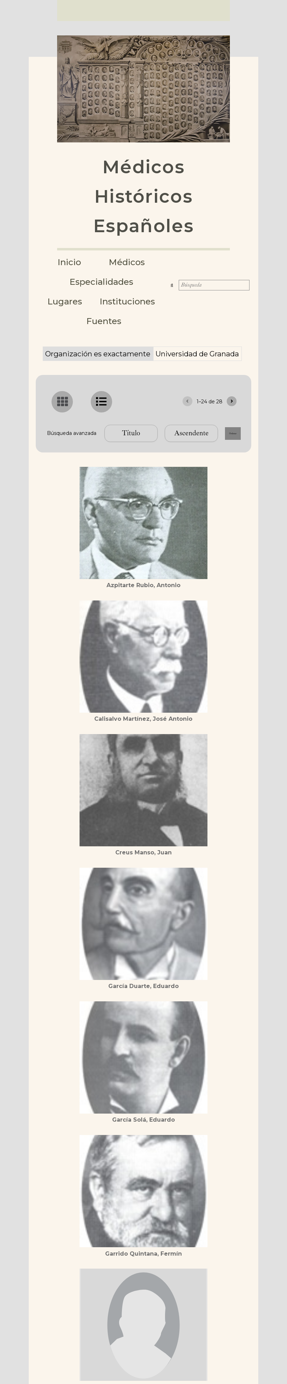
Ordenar (213, 436)
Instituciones (78, 301)
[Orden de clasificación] (152, 436)
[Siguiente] (232, 382)
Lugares (144, 281)
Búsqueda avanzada (143, 413)
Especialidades (78, 281)
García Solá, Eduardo (143, 1123)
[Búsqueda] (214, 278)
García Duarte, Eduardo (143, 990)
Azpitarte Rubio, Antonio (143, 589)
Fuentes (144, 301)
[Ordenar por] (92, 436)
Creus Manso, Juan (143, 856)
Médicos (130, 262)
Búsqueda (174, 278)
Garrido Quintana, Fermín (143, 1257)
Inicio (71, 262)
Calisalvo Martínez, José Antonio (143, 722)
